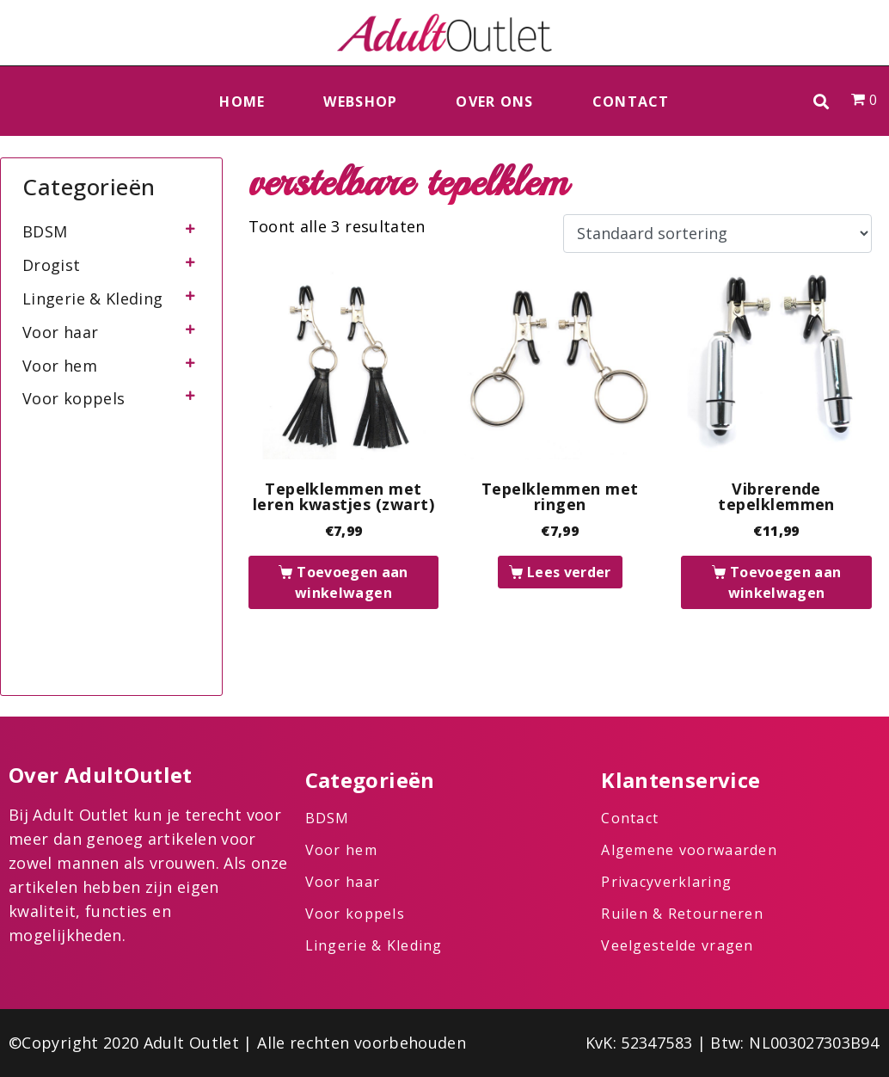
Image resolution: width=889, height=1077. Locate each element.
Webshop (360, 101)
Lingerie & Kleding (92, 298)
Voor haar (60, 332)
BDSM (44, 231)
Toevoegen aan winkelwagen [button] (351, 582)
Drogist (51, 265)
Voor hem (59, 365)
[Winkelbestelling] (717, 234)
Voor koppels (73, 398)
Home (242, 101)
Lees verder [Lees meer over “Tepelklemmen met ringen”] (569, 572)
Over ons (494, 101)
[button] (821, 101)
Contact (631, 101)
